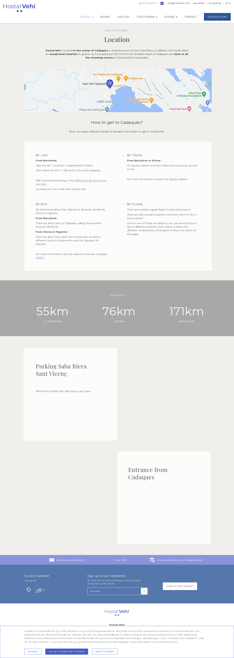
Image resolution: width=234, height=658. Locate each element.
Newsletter (199, 3)
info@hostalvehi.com (179, 3)
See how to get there (78, 391)
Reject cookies (105, 651)
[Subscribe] (144, 591)
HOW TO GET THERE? (180, 586)
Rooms (105, 16)
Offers (169, 16)
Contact (190, 16)
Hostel (85, 16)
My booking (215, 3)
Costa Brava (146, 16)
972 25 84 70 (148, 3)
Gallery (123, 16)
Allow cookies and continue (67, 651)
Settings (33, 651)
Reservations (217, 16)
